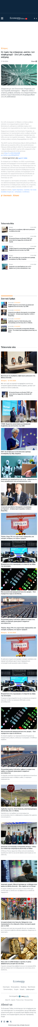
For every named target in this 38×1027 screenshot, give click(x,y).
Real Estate (31, 987)
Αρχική (13, 1000)
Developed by (19, 996)
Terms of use (20, 1000)
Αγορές (22, 989)
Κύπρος (4, 48)
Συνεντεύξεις (8, 989)
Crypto (16, 989)
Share (34, 61)
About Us (7, 1000)
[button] (2, 18)
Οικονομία (6, 987)
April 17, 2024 (22, 158)
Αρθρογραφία (30, 989)
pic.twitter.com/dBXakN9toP (10, 155)
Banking (23, 987)
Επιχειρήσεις (15, 987)
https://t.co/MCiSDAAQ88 (12, 153)
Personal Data (28, 1000)
